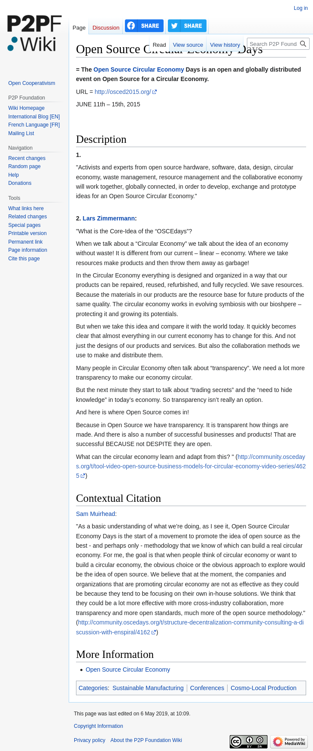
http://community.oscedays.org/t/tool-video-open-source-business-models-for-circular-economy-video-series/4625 (191, 466)
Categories (93, 688)
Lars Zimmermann (109, 218)
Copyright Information (98, 726)
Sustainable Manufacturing (148, 688)
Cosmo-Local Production (263, 688)
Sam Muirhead (95, 513)
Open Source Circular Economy (139, 69)
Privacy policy (89, 740)
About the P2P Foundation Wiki (146, 740)
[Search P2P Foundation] (278, 44)
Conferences (207, 688)
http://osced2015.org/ (122, 91)
